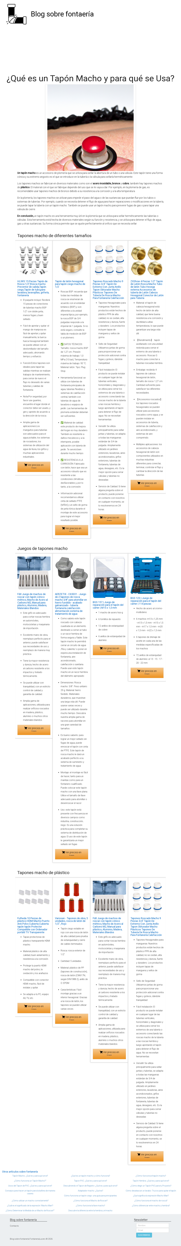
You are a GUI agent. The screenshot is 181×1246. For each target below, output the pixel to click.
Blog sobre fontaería (62, 14)
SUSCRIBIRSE (144, 1235)
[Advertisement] (90, 49)
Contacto (14, 1226)
